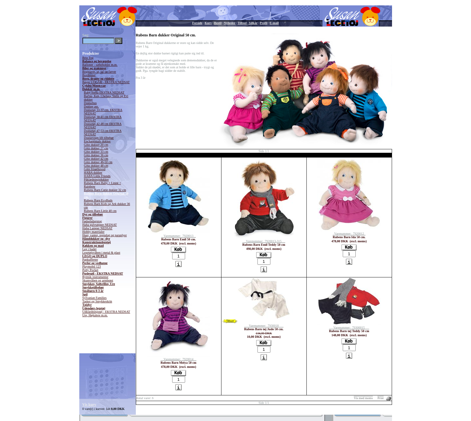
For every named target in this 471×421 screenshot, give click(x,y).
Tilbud (242, 23)
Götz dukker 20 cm (96, 144)
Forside (197, 23)
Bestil (218, 23)
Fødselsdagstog (92, 221)
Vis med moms (363, 398)
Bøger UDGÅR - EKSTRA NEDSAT (106, 82)
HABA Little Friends (97, 176)
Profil (263, 23)
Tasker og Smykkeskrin (97, 301)
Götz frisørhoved (95, 169)
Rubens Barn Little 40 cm (100, 211)
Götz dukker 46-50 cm (98, 162)
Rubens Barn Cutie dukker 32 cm (105, 190)
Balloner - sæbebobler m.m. (100, 64)
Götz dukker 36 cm (96, 155)
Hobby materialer (93, 231)
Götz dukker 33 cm (96, 151)
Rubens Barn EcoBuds (98, 200)
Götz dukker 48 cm (96, 165)
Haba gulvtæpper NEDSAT (99, 224)
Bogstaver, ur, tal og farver (99, 71)
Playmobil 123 (91, 266)
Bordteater (89, 75)
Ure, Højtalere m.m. (95, 315)
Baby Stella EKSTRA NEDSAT (104, 92)
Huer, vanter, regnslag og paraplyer (104, 235)
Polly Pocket (90, 270)
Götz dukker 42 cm (96, 158)
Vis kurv (89, 404)
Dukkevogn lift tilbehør (99, 137)
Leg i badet (89, 249)
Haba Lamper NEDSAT (97, 228)
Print (380, 398)
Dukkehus (90, 103)
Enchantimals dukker (97, 141)
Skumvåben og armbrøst (97, 280)
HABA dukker (93, 172)
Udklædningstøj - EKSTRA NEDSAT (106, 311)
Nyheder (229, 23)
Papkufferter (90, 259)
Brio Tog (88, 57)
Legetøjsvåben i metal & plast (101, 252)
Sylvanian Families (94, 298)
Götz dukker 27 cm (96, 148)
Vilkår (253, 23)
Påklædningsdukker (96, 179)
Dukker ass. (91, 106)
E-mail (274, 23)
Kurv (208, 23)
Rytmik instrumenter (95, 277)
